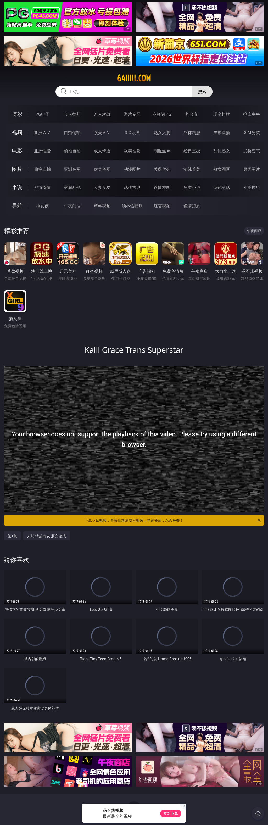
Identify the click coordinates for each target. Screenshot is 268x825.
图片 (17, 168)
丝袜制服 (191, 132)
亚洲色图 (72, 169)
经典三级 (191, 151)
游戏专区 (132, 114)
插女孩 (42, 206)
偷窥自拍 (42, 169)
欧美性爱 (132, 151)
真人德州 (72, 114)
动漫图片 (132, 169)
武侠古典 (132, 187)
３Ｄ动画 (132, 132)
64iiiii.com (134, 78)
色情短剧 (191, 206)
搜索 (202, 91)
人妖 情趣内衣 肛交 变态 (46, 535)
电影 (17, 150)
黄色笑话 (221, 187)
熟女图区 (221, 169)
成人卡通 (102, 151)
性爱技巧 (251, 187)
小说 (17, 187)
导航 (17, 205)
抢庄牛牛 (251, 114)
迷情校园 (162, 187)
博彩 (17, 114)
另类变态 (251, 151)
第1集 (12, 535)
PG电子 (42, 114)
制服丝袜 (162, 151)
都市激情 (42, 187)
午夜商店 (72, 206)
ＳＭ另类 (251, 132)
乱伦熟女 (221, 151)
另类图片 (251, 169)
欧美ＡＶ (102, 132)
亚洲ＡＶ (42, 132)
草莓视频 (102, 206)
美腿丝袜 (162, 169)
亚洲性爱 (42, 151)
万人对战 (102, 114)
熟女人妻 (162, 132)
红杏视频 (162, 206)
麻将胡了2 (161, 114)
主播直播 (221, 132)
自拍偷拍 (72, 132)
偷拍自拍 (72, 151)
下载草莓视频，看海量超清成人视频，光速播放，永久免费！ (173, 520)
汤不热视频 (132, 206)
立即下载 (170, 813)
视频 (17, 132)
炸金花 (192, 114)
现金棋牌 (221, 114)
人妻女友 (102, 187)
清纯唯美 (191, 169)
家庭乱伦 (72, 187)
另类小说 (191, 187)
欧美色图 (102, 169)
